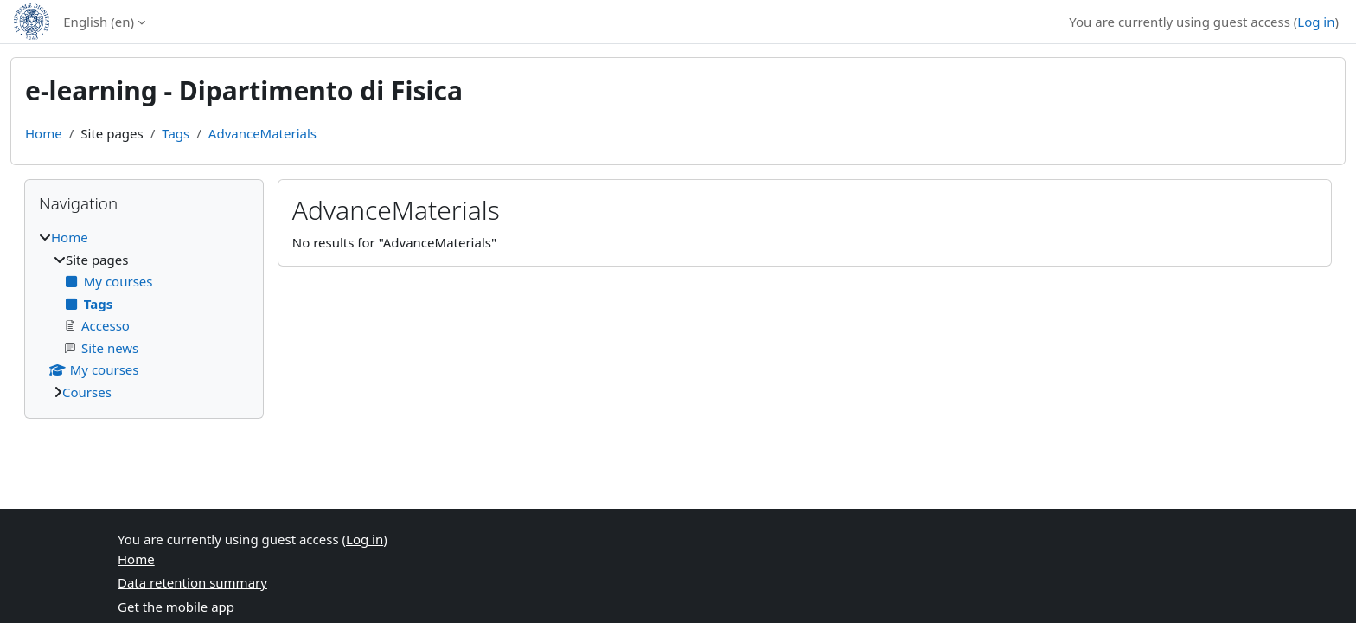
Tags (175, 133)
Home (43, 133)
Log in (1315, 21)
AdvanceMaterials (262, 133)
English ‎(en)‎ (98, 21)
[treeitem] (144, 314)
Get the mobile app (176, 606)
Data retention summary (192, 582)
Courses (87, 392)
